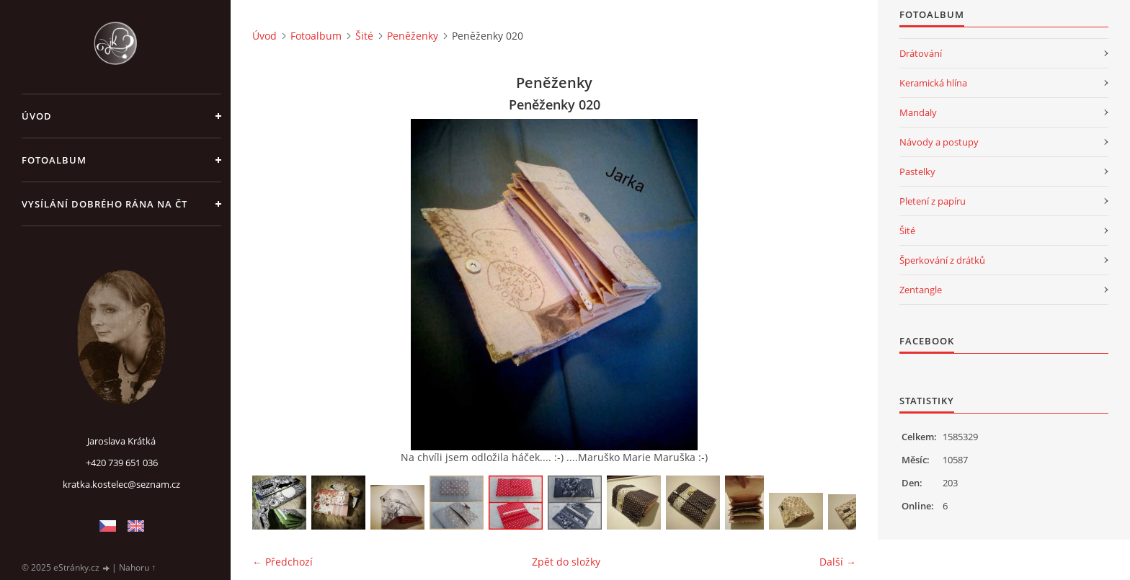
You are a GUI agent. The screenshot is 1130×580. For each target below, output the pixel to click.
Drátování (920, 53)
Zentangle (920, 289)
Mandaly (918, 112)
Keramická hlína (933, 82)
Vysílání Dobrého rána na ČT (104, 203)
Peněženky (412, 36)
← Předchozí (282, 561)
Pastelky (917, 171)
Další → (837, 561)
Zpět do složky (566, 561)
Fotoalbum (54, 159)
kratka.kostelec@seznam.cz (121, 484)
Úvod (37, 116)
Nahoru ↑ (137, 567)
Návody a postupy (939, 141)
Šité (364, 36)
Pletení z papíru (932, 201)
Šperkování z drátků (942, 260)
